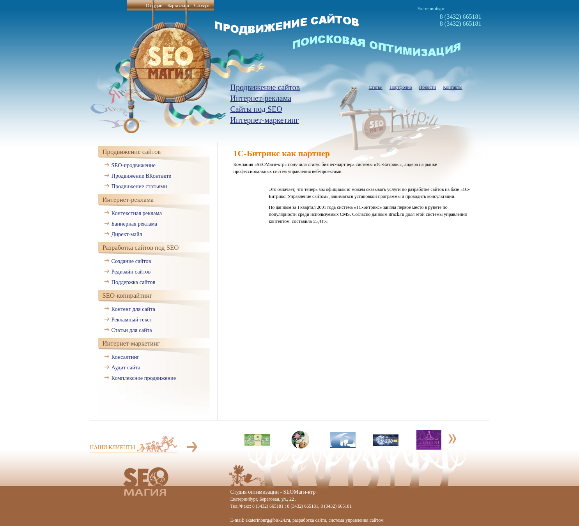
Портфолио (401, 87)
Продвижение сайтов (265, 87)
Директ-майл (127, 234)
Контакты (452, 87)
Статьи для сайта (132, 330)
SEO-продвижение (134, 165)
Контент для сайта (133, 309)
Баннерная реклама (134, 224)
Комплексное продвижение (144, 378)
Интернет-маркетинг (264, 120)
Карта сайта (178, 5)
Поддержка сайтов (134, 282)
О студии (154, 5)
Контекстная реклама (137, 213)
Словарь (201, 5)
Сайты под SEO (256, 109)
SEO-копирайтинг (127, 295)
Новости (427, 87)
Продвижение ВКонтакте (141, 176)
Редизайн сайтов (131, 271)
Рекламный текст (132, 319)
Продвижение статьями (139, 186)
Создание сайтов (131, 261)
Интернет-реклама (261, 98)
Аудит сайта (126, 367)
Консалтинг (126, 357)
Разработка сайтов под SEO (141, 247)
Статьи (375, 87)
